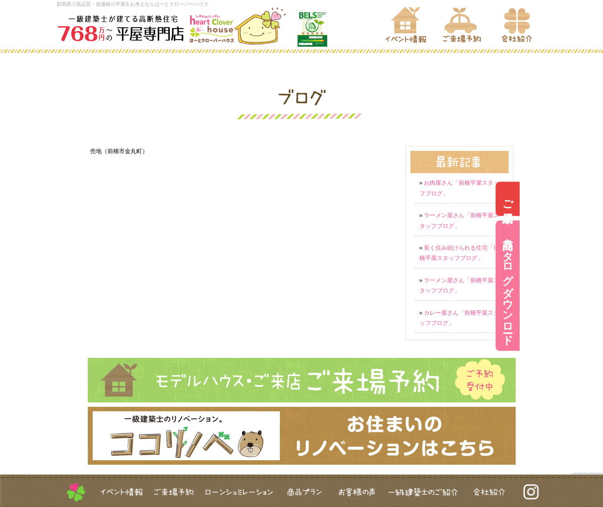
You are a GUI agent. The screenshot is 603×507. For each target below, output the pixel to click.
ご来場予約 (591, 199)
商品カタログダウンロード (591, 286)
